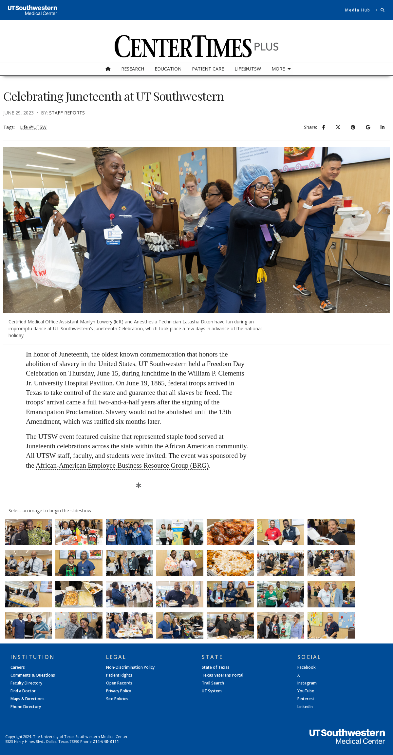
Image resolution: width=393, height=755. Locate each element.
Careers (17, 667)
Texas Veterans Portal (222, 675)
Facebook (306, 667)
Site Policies (117, 699)
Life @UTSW (33, 127)
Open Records (119, 683)
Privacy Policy (118, 691)
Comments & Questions (32, 675)
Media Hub (357, 10)
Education (168, 69)
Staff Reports (67, 113)
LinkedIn (305, 707)
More (278, 69)
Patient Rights (119, 675)
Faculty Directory (26, 683)
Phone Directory (25, 707)
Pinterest (305, 699)
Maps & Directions (27, 699)
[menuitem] (108, 69)
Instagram (307, 683)
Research (132, 69)
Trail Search (213, 683)
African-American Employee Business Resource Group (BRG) (122, 465)
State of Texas (216, 667)
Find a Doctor (23, 691)
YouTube (305, 691)
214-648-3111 (106, 741)
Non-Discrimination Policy (130, 667)
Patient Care (208, 69)
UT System (212, 691)
